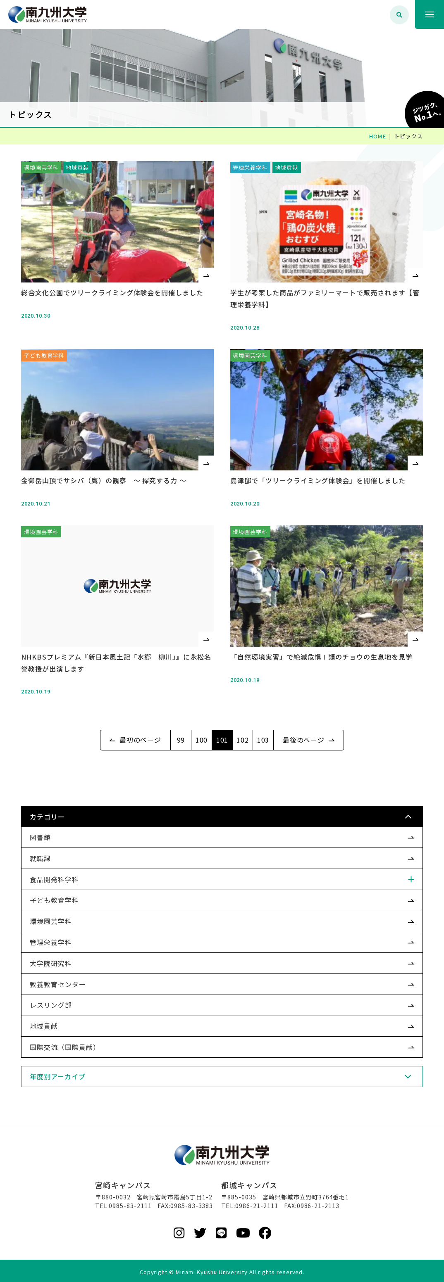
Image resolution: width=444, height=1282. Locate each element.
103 (263, 733)
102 (242, 733)
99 (181, 733)
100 (202, 733)
